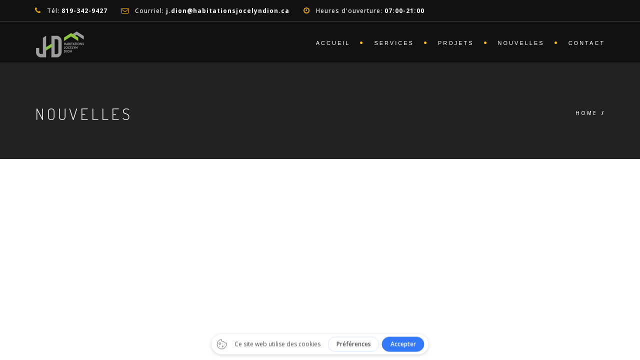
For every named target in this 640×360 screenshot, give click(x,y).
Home (587, 113)
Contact (586, 43)
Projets (456, 43)
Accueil (333, 43)
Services (394, 43)
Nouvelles (521, 43)
